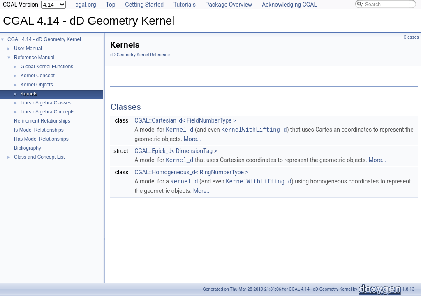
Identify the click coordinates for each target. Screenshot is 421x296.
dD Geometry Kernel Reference (140, 55)
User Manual (28, 48)
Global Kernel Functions (47, 66)
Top (111, 4)
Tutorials (184, 4)
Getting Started (144, 4)
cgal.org (85, 4)
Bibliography (27, 148)
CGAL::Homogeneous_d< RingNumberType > (191, 171)
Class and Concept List (39, 157)
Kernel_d (179, 129)
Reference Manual (34, 57)
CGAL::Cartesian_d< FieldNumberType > (185, 120)
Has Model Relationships (41, 139)
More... (192, 138)
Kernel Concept (38, 76)
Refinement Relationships (42, 121)
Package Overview (228, 4)
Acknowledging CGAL (289, 4)
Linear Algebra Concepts (47, 112)
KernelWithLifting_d (254, 129)
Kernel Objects (37, 85)
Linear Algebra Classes (46, 103)
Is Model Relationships (39, 130)
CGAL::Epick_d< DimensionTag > (175, 150)
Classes (411, 37)
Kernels (29, 94)
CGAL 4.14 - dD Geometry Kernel (44, 39)
